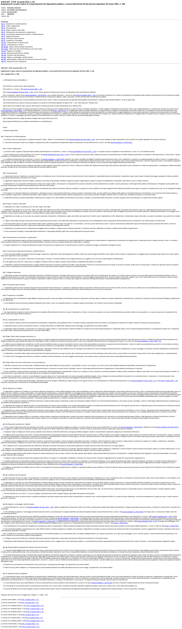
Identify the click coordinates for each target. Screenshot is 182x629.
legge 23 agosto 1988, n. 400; (33, 89)
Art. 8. (4, 285)
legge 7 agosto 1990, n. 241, (169, 381)
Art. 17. (4, 573)
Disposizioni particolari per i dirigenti (19, 424)
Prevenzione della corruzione (16, 285)
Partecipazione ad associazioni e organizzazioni (22, 237)
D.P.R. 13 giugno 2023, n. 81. (30, 599)
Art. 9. (4, 295)
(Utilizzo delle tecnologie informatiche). (22, 336)
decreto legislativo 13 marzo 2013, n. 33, (143, 381)
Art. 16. (4, 547)
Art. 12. (4, 388)
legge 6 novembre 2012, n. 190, (86, 95)
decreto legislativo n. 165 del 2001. (121, 142)
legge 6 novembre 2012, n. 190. (162, 516)
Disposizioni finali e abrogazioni (17, 573)
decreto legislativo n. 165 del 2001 (53, 159)
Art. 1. (3, 136)
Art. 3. (4, 173)
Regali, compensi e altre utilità (16, 204)
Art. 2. (4, 148)
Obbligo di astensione (14, 272)
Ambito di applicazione (14, 148)
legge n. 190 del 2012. (121, 523)
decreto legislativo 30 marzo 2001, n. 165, (20, 92)
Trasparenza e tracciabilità (15, 295)
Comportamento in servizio (16, 320)
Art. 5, (4, 237)
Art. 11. (4, 320)
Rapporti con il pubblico (15, 388)
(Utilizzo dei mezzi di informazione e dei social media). (27, 362)
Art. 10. (4, 309)
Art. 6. (4, 251)
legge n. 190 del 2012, (60, 110)
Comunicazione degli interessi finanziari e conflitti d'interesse (26, 251)
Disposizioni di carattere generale (15, 136)
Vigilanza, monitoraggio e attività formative (21, 504)
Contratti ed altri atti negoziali (17, 475)
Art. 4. (4, 204)
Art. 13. (4, 424)
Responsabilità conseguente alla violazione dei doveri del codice (28, 547)
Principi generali (12, 173)
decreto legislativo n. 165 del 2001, (36, 95)
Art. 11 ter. (5, 362)
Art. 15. (4, 504)
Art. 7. (4, 272)
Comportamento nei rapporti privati (18, 309)
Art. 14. (4, 475)
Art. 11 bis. (5, 336)
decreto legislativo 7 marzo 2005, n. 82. (149, 341)
